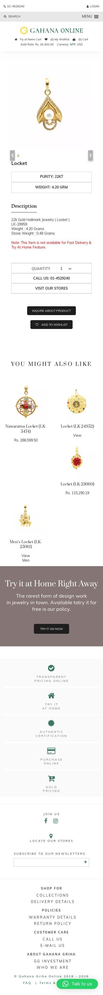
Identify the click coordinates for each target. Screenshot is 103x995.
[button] (77, 984)
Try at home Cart (28, 39)
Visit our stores (51, 288)
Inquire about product (51, 311)
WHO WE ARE (53, 967)
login (93, 6)
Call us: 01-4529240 (51, 278)
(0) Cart (80, 39)
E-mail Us (52, 945)
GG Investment (53, 961)
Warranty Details (53, 917)
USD (80, 44)
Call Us (53, 939)
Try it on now (51, 629)
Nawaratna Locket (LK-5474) (25, 429)
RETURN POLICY (53, 923)
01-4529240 (14, 6)
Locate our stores (51, 838)
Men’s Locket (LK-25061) (26, 544)
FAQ (27, 983)
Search (12, 16)
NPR (73, 44)
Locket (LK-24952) (77, 426)
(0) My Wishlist (57, 39)
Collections (52, 895)
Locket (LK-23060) (77, 484)
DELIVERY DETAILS (53, 901)
